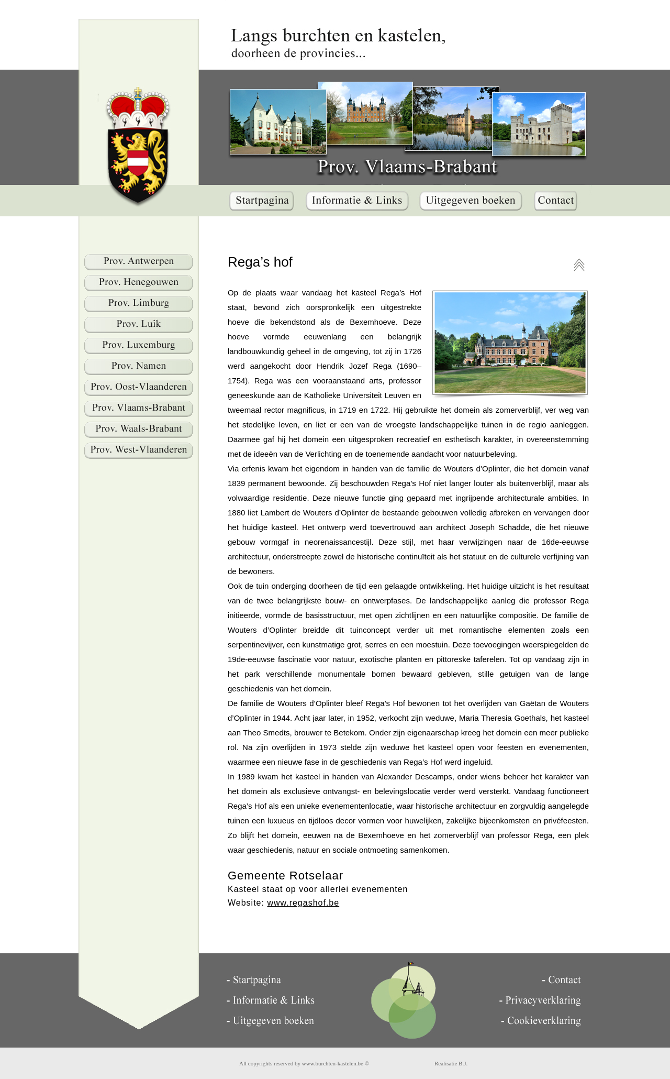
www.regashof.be (303, 902)
